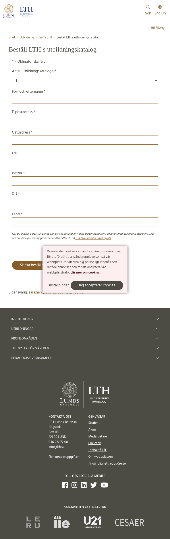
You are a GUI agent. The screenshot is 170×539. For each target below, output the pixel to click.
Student (94, 423)
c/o (85, 157)
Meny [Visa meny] (158, 28)
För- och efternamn (85, 96)
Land (85, 218)
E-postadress (85, 116)
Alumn (93, 429)
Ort (85, 198)
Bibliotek (94, 443)
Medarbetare (97, 436)
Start (12, 37)
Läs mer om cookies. (85, 272)
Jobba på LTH (97, 450)
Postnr (85, 178)
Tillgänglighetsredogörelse (107, 463)
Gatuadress (85, 137)
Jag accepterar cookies (97, 285)
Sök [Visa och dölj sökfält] (148, 10)
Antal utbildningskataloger (34, 71)
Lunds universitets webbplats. (93, 238)
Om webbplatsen (100, 456)
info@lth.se (56, 447)
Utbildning (27, 37)
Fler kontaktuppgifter (63, 457)
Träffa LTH (45, 37)
